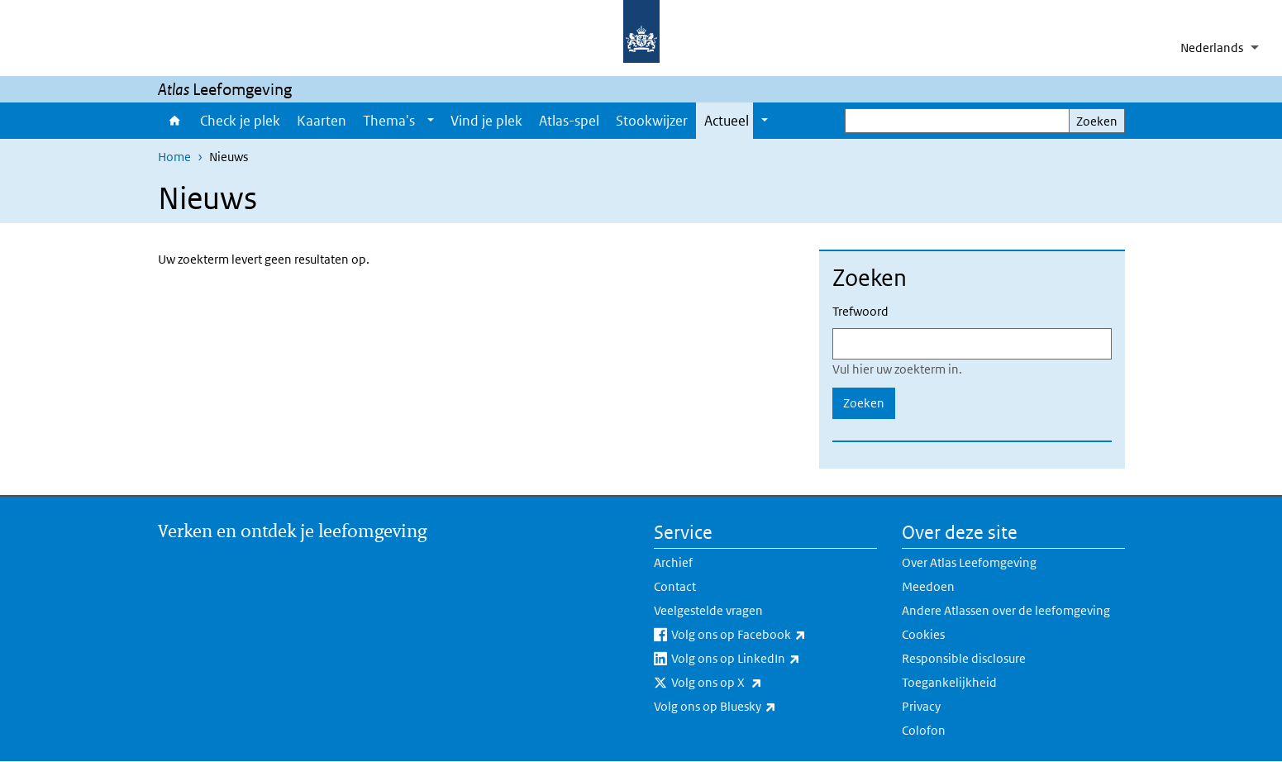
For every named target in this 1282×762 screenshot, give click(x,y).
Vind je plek (486, 121)
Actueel (726, 121)
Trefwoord (860, 311)
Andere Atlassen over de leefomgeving (1006, 610)
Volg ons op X (753, 683)
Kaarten (321, 121)
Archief (673, 562)
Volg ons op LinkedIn (772, 659)
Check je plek (240, 121)
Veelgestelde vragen (708, 610)
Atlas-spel (569, 121)
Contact (675, 586)
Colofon (924, 730)
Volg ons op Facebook (774, 635)
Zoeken (1097, 121)
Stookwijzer (652, 121)
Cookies (923, 634)
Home (175, 120)
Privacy (921, 706)
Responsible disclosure (964, 658)
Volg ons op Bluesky (751, 707)
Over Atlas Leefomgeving (969, 562)
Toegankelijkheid (949, 682)
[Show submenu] (430, 120)
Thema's (389, 121)
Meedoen (928, 586)
